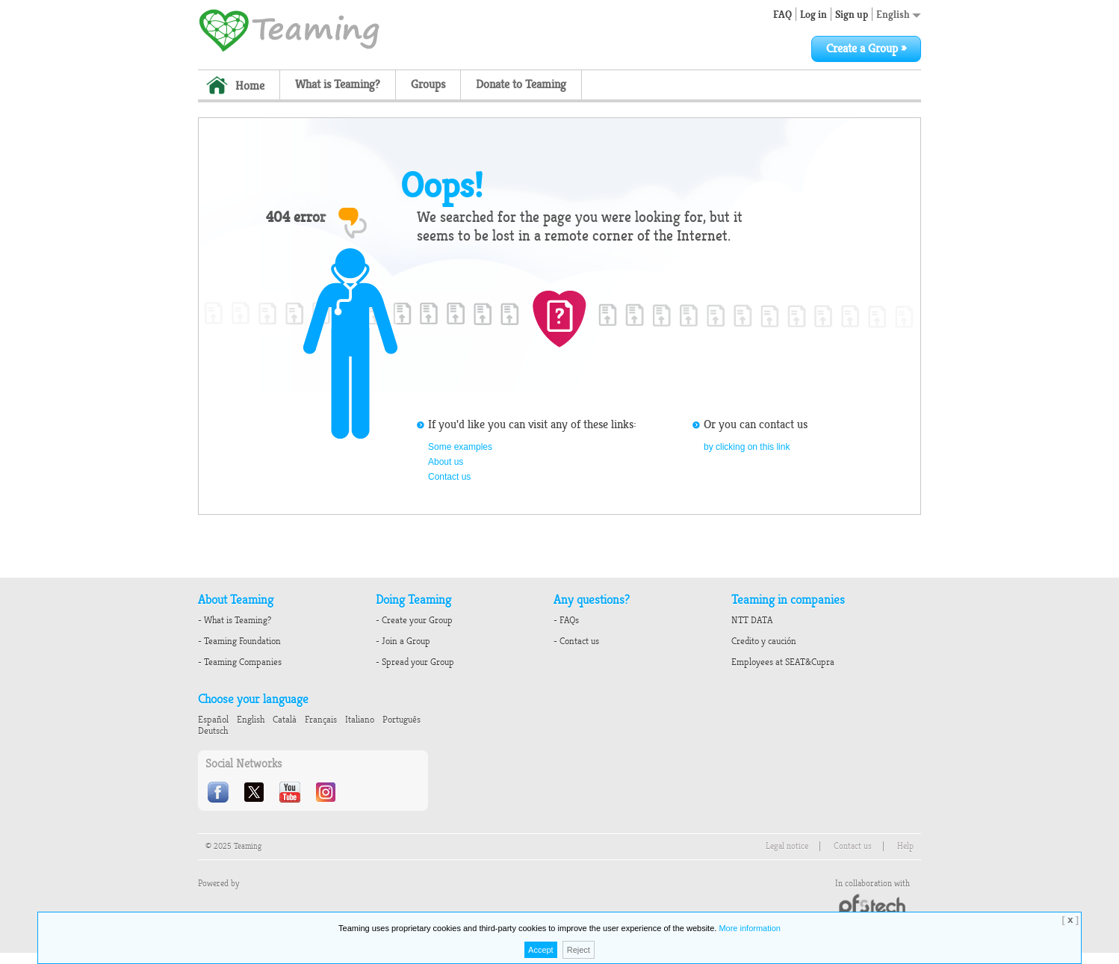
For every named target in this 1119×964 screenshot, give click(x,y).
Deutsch (213, 731)
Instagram (327, 792)
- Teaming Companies (240, 662)
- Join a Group (403, 641)
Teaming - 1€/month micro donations (289, 29)
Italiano (359, 720)
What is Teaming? (337, 84)
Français (321, 720)
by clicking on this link (747, 447)
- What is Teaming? (234, 620)
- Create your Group (414, 620)
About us (445, 462)
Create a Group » (866, 48)
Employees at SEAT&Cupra (782, 662)
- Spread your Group (415, 662)
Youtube (291, 792)
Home (249, 85)
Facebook (219, 792)
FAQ (782, 14)
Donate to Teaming (521, 84)
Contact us (449, 477)
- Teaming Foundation (239, 641)
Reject (578, 949)
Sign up (851, 14)
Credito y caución (763, 641)
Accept (541, 949)
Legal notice (787, 846)
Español (213, 720)
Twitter (255, 792)
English (898, 14)
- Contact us (576, 641)
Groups (428, 84)
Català (285, 720)
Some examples (460, 447)
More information (750, 928)
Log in (813, 14)
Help (905, 846)
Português (401, 720)
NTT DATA (751, 620)
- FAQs (566, 620)
